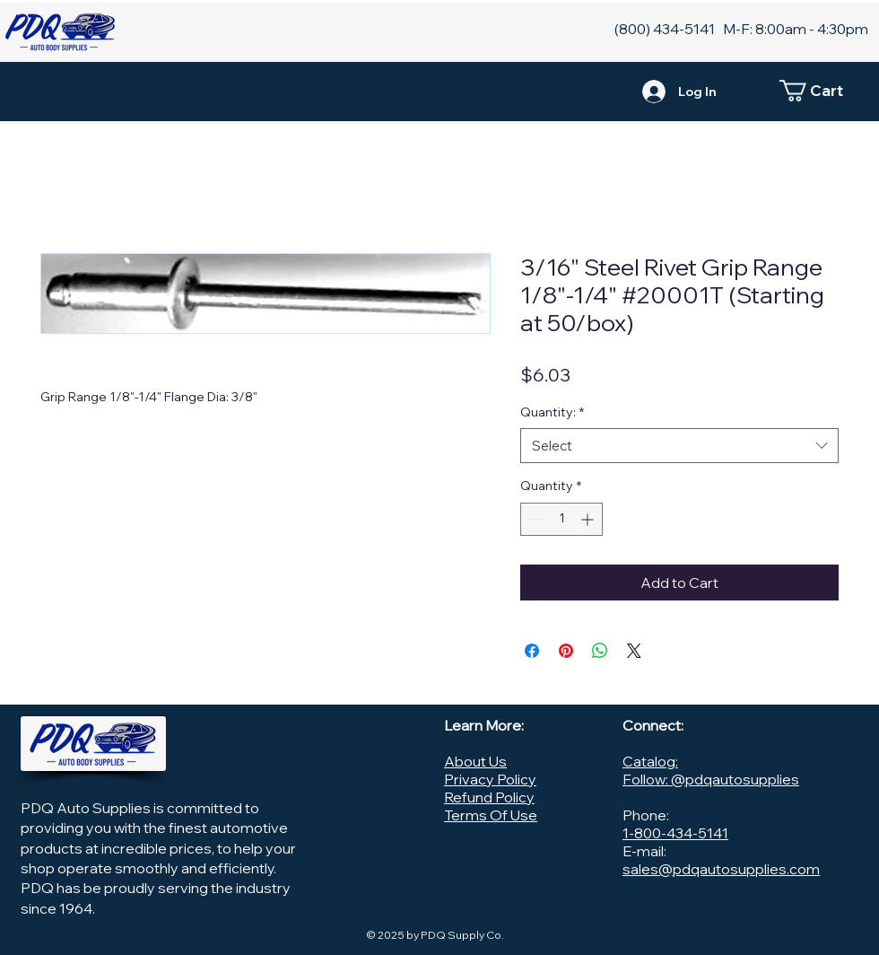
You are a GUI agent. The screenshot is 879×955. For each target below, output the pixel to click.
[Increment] (589, 519)
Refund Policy (489, 797)
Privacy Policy (490, 779)
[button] (820, 90)
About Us (475, 761)
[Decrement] (534, 519)
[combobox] (679, 445)
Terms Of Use (490, 815)
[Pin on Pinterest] (566, 650)
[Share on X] (634, 650)
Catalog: (650, 761)
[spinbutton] (561, 519)
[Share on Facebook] (532, 650)
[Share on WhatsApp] (600, 650)
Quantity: (552, 412)
